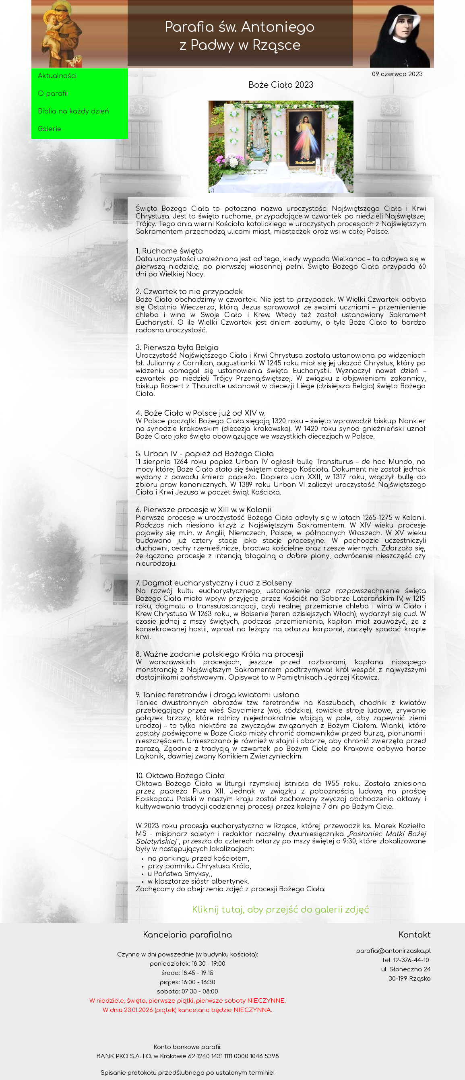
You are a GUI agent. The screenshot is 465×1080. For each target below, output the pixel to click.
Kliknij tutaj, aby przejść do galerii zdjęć (280, 910)
